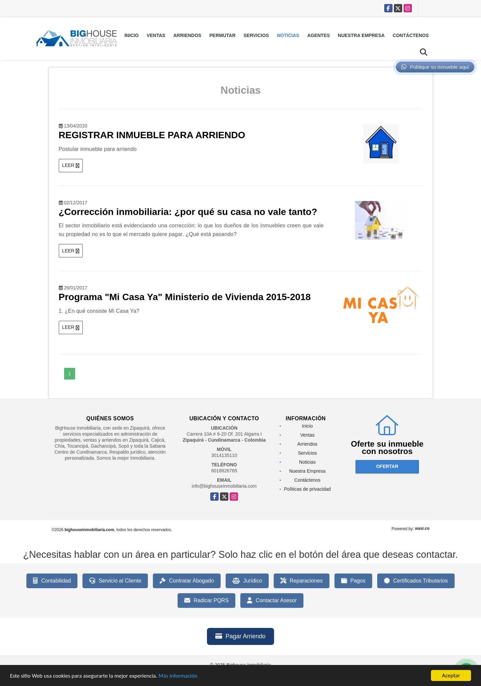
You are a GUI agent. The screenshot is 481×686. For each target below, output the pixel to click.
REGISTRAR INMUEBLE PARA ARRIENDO (152, 135)
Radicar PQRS (206, 601)
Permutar (222, 35)
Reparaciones (301, 581)
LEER (70, 165)
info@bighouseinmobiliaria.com (224, 486)
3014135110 (224, 455)
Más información (178, 677)
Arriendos (187, 35)
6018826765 (224, 470)
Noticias (288, 35)
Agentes (318, 35)
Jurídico (247, 581)
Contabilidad (52, 581)
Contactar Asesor (272, 601)
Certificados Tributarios (416, 581)
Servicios (256, 35)
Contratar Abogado (187, 581)
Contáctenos (411, 35)
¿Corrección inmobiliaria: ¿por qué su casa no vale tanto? (188, 212)
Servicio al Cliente (115, 581)
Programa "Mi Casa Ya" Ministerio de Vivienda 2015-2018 (185, 297)
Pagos (353, 581)
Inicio (132, 35)
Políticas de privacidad (307, 489)
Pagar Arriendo (240, 636)
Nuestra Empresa (361, 35)
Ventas (156, 35)
